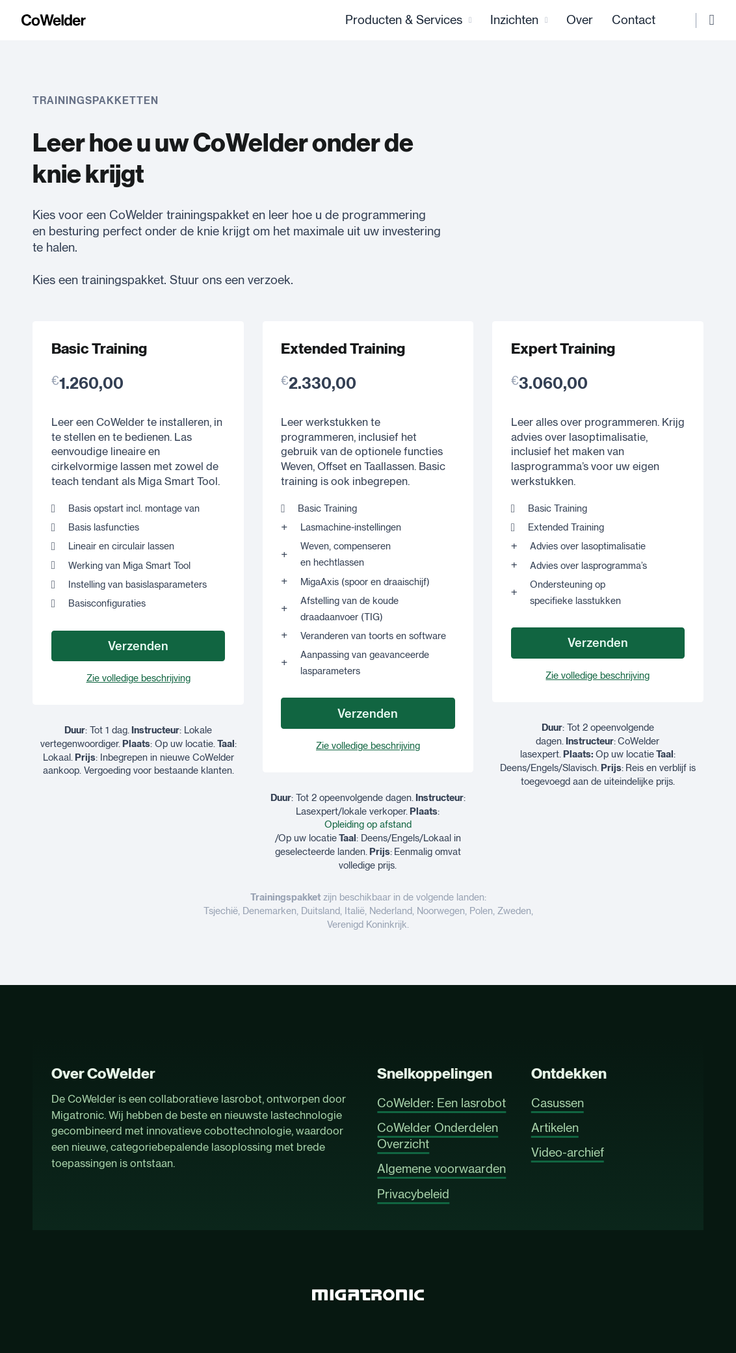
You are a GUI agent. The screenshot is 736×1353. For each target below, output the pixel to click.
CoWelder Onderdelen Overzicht (437, 1136)
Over (568, 20)
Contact (622, 20)
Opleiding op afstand (368, 826)
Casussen (557, 1103)
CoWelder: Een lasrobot (441, 1103)
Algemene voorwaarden (441, 1169)
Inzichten (503, 20)
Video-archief (567, 1152)
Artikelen (555, 1128)
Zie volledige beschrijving (138, 679)
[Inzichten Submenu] (535, 21)
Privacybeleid (413, 1194)
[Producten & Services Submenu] (459, 21)
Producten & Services (392, 20)
